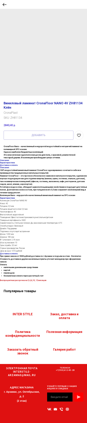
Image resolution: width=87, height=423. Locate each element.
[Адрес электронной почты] (55, 409)
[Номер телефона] (61, 409)
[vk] (49, 409)
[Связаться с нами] (67, 409)
